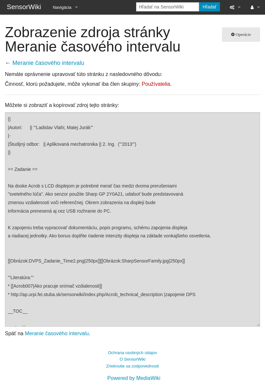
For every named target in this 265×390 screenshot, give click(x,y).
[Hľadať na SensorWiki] (167, 6)
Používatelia (156, 84)
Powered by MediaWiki (134, 378)
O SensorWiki (132, 359)
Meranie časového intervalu (48, 63)
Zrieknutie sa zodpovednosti (132, 366)
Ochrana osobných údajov (132, 352)
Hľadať (210, 6)
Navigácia (62, 7)
